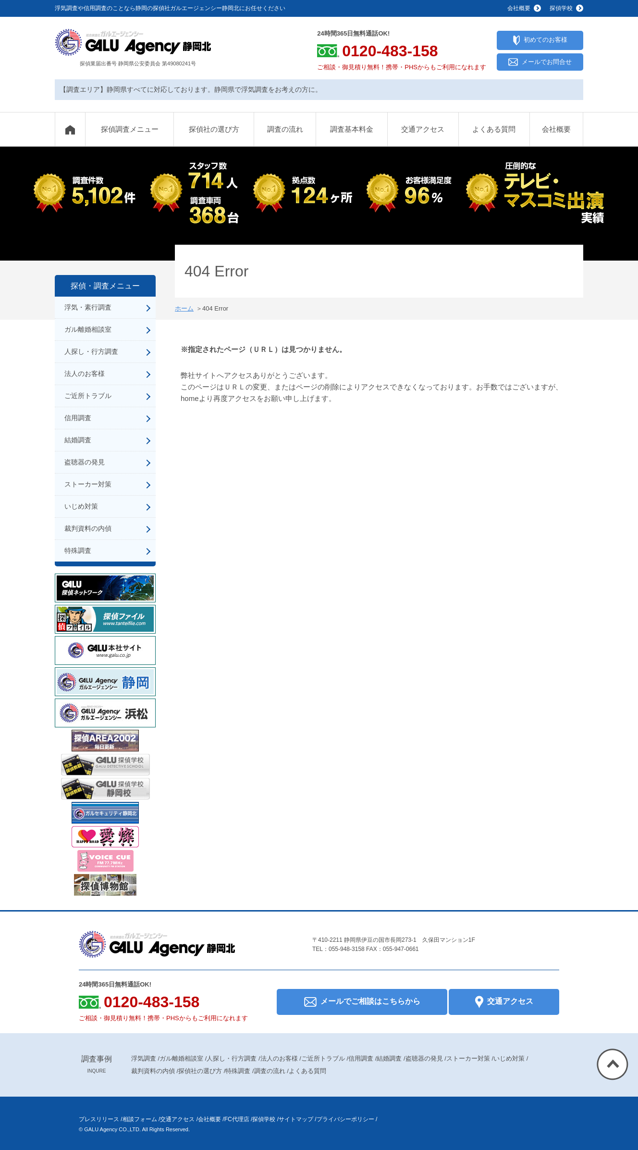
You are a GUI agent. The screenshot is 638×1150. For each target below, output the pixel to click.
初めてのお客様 (540, 40)
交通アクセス (422, 129)
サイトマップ (296, 1119)
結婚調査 (77, 440)
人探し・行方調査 (91, 351)
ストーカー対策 (87, 484)
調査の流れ (285, 129)
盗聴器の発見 (84, 462)
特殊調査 (77, 550)
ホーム (184, 308)
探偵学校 (263, 1119)
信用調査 (77, 418)
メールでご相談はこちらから (362, 1002)
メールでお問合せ (540, 62)
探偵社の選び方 (214, 129)
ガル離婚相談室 (87, 329)
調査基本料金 (351, 129)
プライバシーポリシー (345, 1119)
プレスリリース (99, 1119)
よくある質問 (493, 129)
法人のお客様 (84, 373)
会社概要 (556, 129)
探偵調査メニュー (130, 129)
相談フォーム (140, 1119)
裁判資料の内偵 (87, 528)
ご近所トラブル (87, 396)
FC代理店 (236, 1119)
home (190, 398)
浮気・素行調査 (87, 307)
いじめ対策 (81, 506)
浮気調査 (143, 1058)
